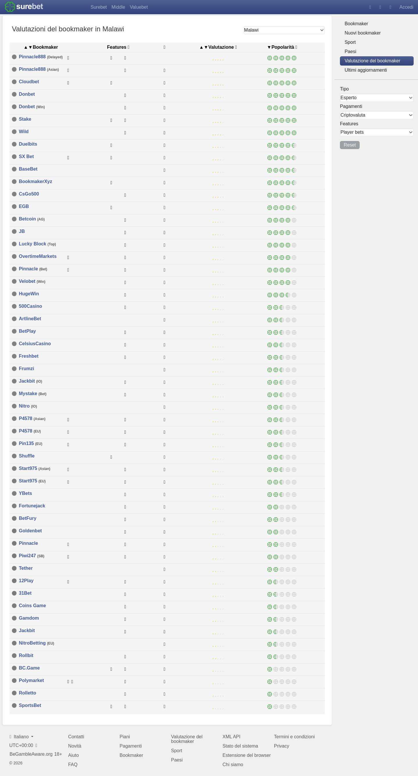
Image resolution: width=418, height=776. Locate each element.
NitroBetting (36, 643)
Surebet (99, 7)
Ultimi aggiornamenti (366, 70)
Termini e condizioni (294, 736)
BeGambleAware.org (31, 754)
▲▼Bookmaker (41, 46)
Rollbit (26, 655)
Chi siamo (233, 764)
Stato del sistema (240, 745)
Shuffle (27, 455)
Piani (125, 736)
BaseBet (28, 169)
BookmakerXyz (35, 181)
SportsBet (30, 705)
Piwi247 (31, 555)
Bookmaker (356, 23)
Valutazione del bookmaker (372, 60)
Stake (25, 119)
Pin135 (30, 443)
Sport (350, 42)
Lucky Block (37, 243)
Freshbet (29, 356)
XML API (232, 736)
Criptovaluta (352, 115)
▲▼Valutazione (216, 46)
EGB (24, 206)
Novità (74, 745)
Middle (118, 7)
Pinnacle (33, 268)
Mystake (32, 393)
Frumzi (26, 368)
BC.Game (29, 667)
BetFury (27, 518)
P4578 (32, 418)
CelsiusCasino (35, 343)
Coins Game (32, 605)
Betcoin (32, 218)
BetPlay (27, 331)
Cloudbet (29, 81)
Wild (24, 131)
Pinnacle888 (41, 56)
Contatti (76, 736)
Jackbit (30, 381)
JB (22, 231)
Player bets (352, 132)
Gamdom (29, 618)
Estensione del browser (247, 755)
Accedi (406, 7)
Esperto (348, 97)
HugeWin (29, 293)
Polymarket (31, 680)
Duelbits (28, 144)
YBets (25, 493)
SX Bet (26, 156)
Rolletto (27, 692)
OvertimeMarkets (38, 256)
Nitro (28, 406)
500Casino (30, 306)
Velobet (32, 281)
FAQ (73, 764)
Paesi (350, 51)
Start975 (34, 468)
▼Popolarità (280, 46)
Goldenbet (30, 530)
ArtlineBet (30, 318)
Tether (26, 568)
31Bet (25, 593)
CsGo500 (29, 193)
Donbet (27, 94)
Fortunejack (32, 505)
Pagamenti (131, 745)
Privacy (281, 745)
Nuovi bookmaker (363, 32)
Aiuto (73, 755)
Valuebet (139, 7)
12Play (26, 580)
